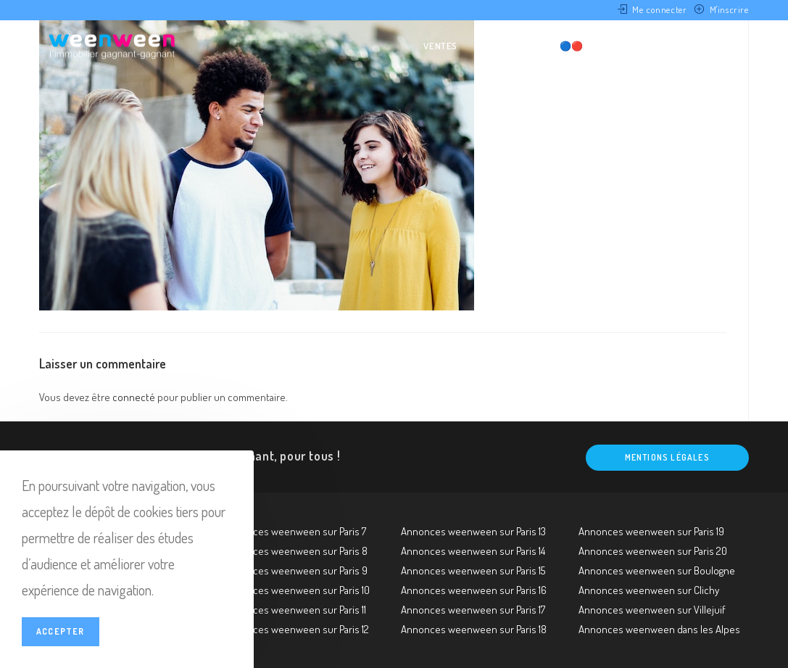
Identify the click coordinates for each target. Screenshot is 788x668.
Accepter (60, 631)
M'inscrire (729, 9)
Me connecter (659, 9)
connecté (133, 397)
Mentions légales (667, 457)
